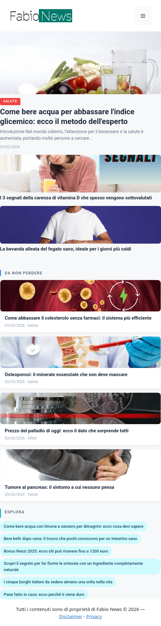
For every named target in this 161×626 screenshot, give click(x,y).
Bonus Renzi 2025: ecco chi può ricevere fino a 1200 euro (56, 551)
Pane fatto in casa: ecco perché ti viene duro (44, 594)
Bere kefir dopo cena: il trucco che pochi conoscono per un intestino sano (70, 538)
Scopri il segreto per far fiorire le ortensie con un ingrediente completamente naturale (73, 566)
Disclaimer (70, 616)
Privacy (94, 616)
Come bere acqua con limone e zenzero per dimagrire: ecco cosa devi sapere (73, 526)
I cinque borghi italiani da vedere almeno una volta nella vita (58, 582)
